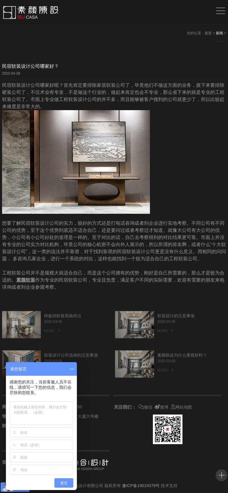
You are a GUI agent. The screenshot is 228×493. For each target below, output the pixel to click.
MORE (52, 338)
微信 (145, 407)
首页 (208, 33)
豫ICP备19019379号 (141, 485)
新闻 (219, 33)
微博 (161, 407)
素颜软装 (25, 279)
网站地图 (181, 407)
